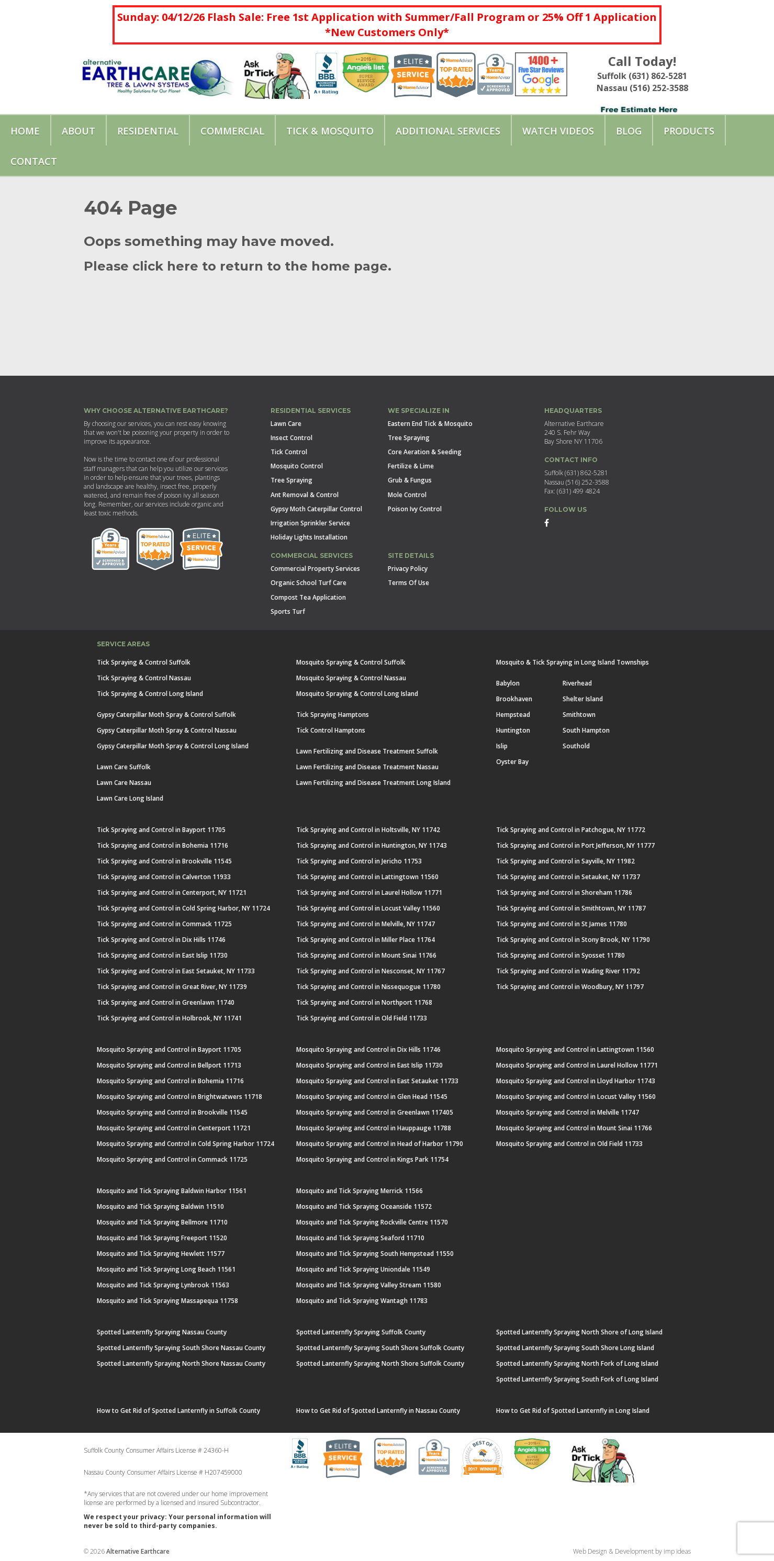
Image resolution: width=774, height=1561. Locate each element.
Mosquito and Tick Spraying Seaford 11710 (360, 1237)
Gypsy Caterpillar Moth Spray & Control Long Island (173, 746)
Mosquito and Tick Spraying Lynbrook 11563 (163, 1285)
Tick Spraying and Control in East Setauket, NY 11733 (176, 971)
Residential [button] (147, 131)
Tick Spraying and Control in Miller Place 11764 (365, 939)
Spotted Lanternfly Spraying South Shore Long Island (575, 1347)
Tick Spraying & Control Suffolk (143, 662)
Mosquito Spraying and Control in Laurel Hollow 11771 (577, 1065)
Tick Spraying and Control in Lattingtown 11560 (367, 876)
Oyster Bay (512, 761)
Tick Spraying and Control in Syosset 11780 (560, 955)
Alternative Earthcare (138, 1551)
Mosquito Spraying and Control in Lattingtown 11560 (575, 1049)
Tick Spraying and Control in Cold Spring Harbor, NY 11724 (183, 908)
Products (689, 131)
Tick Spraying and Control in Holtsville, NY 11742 (368, 829)
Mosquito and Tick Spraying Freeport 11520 (162, 1237)
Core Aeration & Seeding (425, 451)
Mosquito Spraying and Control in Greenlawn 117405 (374, 1112)
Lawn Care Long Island (130, 798)
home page (348, 266)
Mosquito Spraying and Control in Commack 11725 (172, 1159)
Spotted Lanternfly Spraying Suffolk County (360, 1332)
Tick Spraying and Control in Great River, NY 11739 (172, 986)
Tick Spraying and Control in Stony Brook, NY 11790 (573, 939)
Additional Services (448, 131)
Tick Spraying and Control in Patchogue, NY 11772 (570, 829)
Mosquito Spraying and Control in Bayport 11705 (169, 1049)
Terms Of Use (408, 582)
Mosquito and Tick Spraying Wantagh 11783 (362, 1300)
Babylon (508, 683)
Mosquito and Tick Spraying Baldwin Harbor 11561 (171, 1190)
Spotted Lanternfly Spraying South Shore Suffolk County (380, 1347)
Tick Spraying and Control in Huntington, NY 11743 (371, 845)
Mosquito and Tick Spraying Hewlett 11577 (161, 1253)
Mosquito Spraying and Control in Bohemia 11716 (170, 1080)
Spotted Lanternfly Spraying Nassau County (162, 1332)
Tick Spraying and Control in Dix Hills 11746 (161, 939)
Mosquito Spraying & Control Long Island (357, 693)
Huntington (513, 730)
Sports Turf (288, 611)
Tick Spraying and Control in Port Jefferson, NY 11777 (575, 845)
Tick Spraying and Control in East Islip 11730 (162, 955)
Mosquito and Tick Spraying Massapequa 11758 (167, 1300)
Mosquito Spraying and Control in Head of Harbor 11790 (379, 1143)
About (78, 131)
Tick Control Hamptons (330, 730)
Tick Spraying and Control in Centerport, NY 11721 (171, 892)
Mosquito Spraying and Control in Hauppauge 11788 (373, 1128)
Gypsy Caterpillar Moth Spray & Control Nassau (167, 730)
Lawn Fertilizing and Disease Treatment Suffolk (367, 751)
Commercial (232, 131)
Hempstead (513, 714)
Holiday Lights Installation (309, 537)
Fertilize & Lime (411, 466)
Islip (502, 746)
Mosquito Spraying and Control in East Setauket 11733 (377, 1080)
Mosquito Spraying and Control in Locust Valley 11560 (576, 1096)
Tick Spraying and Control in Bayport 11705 (161, 829)
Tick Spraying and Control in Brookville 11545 (164, 861)
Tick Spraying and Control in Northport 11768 (364, 1002)
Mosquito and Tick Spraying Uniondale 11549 (363, 1269)
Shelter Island (583, 698)
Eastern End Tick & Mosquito (430, 423)
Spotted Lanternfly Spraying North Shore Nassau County (181, 1363)
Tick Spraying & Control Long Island (150, 693)
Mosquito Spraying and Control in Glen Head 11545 (371, 1096)
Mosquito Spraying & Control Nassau (351, 677)
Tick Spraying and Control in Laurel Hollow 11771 (369, 892)
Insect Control (291, 437)
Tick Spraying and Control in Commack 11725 (164, 923)
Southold (576, 746)
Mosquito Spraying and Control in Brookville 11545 (172, 1112)
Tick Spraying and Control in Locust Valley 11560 (368, 908)
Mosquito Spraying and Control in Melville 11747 (567, 1112)
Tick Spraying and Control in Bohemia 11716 (162, 845)
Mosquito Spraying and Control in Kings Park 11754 (372, 1159)
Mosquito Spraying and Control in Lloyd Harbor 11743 (575, 1080)
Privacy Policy (408, 568)
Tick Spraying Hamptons (332, 714)
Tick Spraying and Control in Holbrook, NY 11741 (169, 1018)
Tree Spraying (291, 480)
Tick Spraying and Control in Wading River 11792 (568, 971)
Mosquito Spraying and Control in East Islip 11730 (369, 1065)
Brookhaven (514, 698)
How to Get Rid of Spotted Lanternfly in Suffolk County (178, 1410)
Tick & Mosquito (330, 131)
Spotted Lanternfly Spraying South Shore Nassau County (181, 1347)
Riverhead (577, 683)
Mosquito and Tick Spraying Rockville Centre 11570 (372, 1222)
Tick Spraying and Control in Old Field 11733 (361, 1018)
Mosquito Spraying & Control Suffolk (351, 662)
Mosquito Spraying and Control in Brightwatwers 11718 (179, 1096)
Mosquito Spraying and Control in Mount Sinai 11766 (574, 1128)
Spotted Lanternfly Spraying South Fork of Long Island (577, 1379)
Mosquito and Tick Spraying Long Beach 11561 (166, 1269)
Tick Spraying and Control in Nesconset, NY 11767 (370, 971)
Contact (33, 161)
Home (25, 131)
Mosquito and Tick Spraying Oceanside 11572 (364, 1206)
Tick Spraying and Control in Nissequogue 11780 (368, 986)
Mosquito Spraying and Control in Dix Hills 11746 (368, 1049)
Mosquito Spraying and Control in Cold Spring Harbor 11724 (185, 1143)
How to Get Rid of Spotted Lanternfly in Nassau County (378, 1410)
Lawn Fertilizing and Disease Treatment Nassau (367, 766)
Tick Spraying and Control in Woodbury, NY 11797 (570, 986)
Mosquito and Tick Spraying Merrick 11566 (359, 1190)
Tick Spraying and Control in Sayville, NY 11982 (565, 861)
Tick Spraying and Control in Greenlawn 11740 (165, 1002)
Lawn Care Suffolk (124, 766)
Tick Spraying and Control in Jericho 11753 (359, 861)
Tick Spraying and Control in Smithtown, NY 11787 (571, 908)
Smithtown (579, 714)
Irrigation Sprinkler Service (310, 523)
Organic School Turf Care (308, 582)
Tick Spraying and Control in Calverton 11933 (164, 876)
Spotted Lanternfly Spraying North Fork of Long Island (577, 1363)
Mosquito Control (297, 466)
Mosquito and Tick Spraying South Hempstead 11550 (375, 1253)
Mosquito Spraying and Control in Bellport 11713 (169, 1065)
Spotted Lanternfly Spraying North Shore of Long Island (579, 1332)
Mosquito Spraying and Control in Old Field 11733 (569, 1143)
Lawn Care (286, 423)
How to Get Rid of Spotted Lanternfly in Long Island (572, 1410)
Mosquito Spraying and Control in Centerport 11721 (174, 1128)
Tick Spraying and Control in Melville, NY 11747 (365, 923)
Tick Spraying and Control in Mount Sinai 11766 (366, 955)
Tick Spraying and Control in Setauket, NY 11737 (568, 876)
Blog (629, 131)
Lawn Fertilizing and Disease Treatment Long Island (373, 782)
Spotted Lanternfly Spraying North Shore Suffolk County (380, 1363)
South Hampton (586, 730)
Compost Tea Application (308, 597)
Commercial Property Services (315, 568)
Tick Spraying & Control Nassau (144, 677)
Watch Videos (558, 131)
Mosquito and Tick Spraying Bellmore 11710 (162, 1222)
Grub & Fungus (410, 480)
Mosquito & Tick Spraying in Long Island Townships (572, 662)
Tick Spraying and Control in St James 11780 (561, 923)
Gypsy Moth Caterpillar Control (316, 508)
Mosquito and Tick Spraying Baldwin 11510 (160, 1206)
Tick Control (289, 451)
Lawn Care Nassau (124, 782)
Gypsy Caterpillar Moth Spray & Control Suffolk (166, 714)
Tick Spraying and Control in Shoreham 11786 (564, 892)
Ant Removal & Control (305, 494)
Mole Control (407, 494)
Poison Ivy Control (415, 508)
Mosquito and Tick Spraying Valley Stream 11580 (368, 1285)
